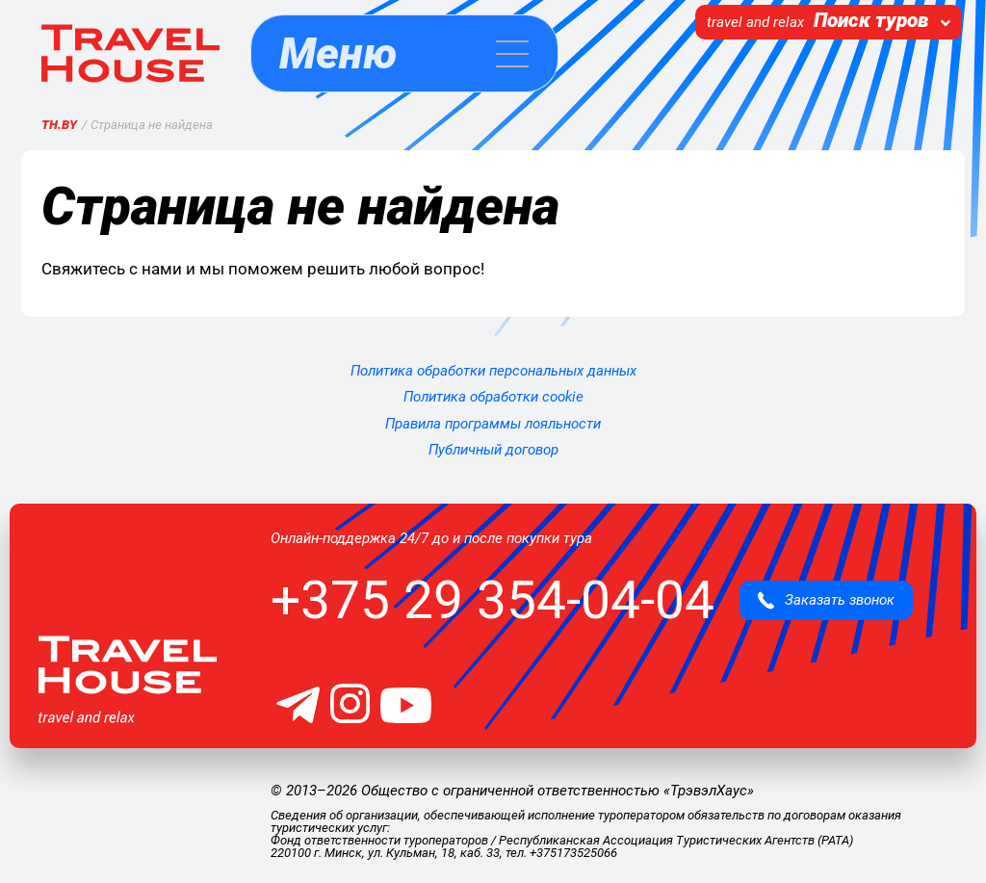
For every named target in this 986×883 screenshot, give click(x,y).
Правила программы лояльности (493, 423)
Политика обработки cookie (493, 396)
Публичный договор (493, 449)
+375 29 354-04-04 (492, 600)
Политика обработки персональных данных (493, 370)
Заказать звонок (826, 600)
